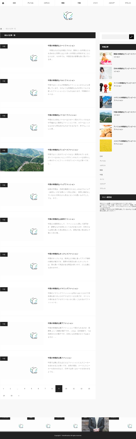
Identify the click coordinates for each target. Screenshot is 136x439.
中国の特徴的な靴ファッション (60, 358)
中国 (79, 3)
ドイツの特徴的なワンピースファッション (125, 84)
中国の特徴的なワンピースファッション (63, 150)
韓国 (62, 3)
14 (4, 396)
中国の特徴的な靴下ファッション (60, 323)
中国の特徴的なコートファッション (61, 46)
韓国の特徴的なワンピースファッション (125, 55)
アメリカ (30, 3)
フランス (128, 3)
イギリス (47, 3)
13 (89, 389)
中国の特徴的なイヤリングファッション (63, 288)
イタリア (112, 3)
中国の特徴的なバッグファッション (61, 184)
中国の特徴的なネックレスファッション (63, 254)
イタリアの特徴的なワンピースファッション (125, 142)
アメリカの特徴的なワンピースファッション (125, 128)
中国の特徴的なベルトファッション (61, 80)
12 (81, 389)
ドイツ (95, 3)
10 (66, 389)
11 (74, 389)
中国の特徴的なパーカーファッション (62, 115)
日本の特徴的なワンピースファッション (125, 70)
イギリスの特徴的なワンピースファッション (125, 99)
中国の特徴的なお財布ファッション (61, 219)
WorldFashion (66, 435)
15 (11, 396)
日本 (14, 3)
